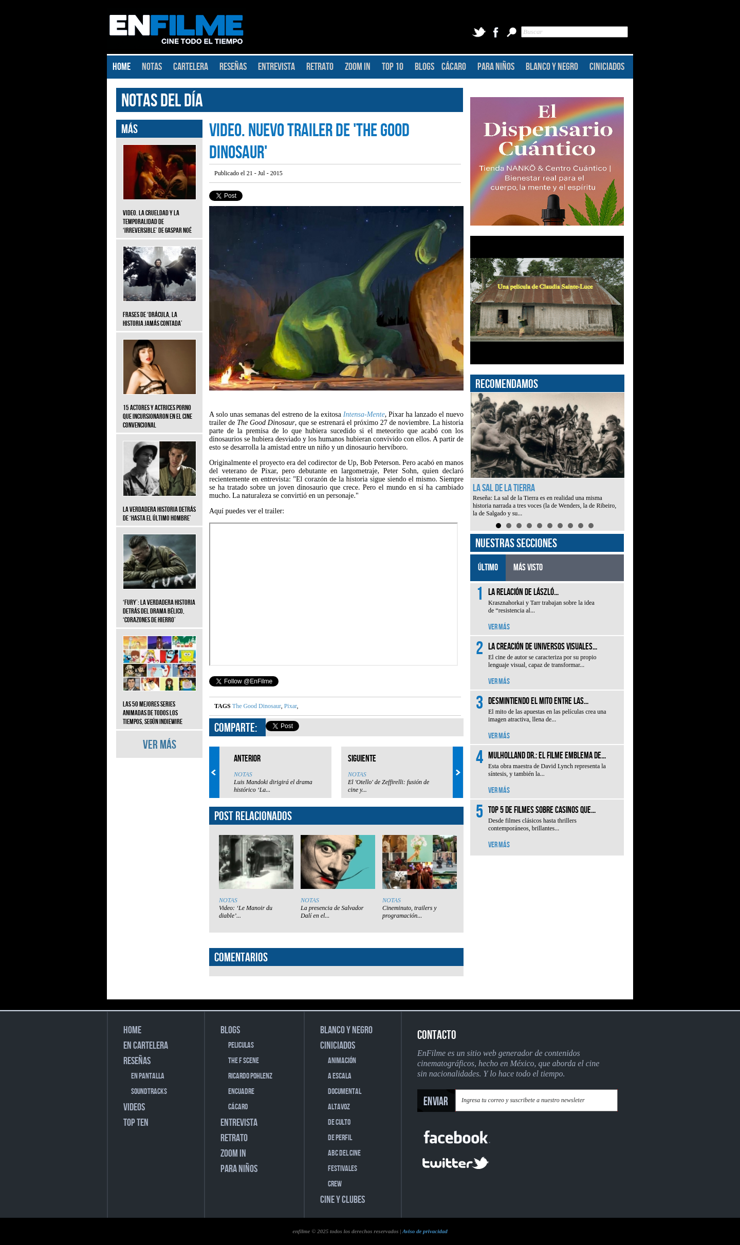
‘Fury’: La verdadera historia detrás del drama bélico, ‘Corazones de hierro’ (159, 603)
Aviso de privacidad (425, 1231)
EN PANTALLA (147, 1076)
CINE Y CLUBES (342, 1200)
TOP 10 (392, 67)
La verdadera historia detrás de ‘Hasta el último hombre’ (159, 506)
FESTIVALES (342, 1169)
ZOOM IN (358, 67)
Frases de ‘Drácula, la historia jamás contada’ (159, 311)
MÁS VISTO (528, 567)
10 (591, 525)
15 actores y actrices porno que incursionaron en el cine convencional (159, 409)
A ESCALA (339, 1076)
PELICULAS (241, 1045)
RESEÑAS (233, 67)
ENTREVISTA (276, 67)
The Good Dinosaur (256, 706)
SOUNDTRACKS (149, 1092)
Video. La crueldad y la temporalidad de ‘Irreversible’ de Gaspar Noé (159, 214)
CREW (335, 1184)
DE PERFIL (340, 1138)
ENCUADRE (241, 1092)
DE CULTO (339, 1122)
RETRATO (320, 67)
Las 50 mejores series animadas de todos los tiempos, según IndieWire (159, 705)
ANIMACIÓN (342, 1061)
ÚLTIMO (488, 567)
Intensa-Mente (364, 414)
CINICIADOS (606, 67)
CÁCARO (453, 67)
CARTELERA (190, 67)
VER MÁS (159, 744)
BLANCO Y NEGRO (552, 67)
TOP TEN (136, 1123)
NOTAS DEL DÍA (162, 101)
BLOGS (424, 67)
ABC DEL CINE (344, 1153)
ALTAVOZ (339, 1107)
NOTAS (152, 67)
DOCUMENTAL (344, 1092)
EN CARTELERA (145, 1045)
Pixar (290, 706)
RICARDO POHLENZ (250, 1076)
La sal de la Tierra (504, 488)
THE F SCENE (243, 1061)
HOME (122, 67)
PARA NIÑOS (495, 67)
